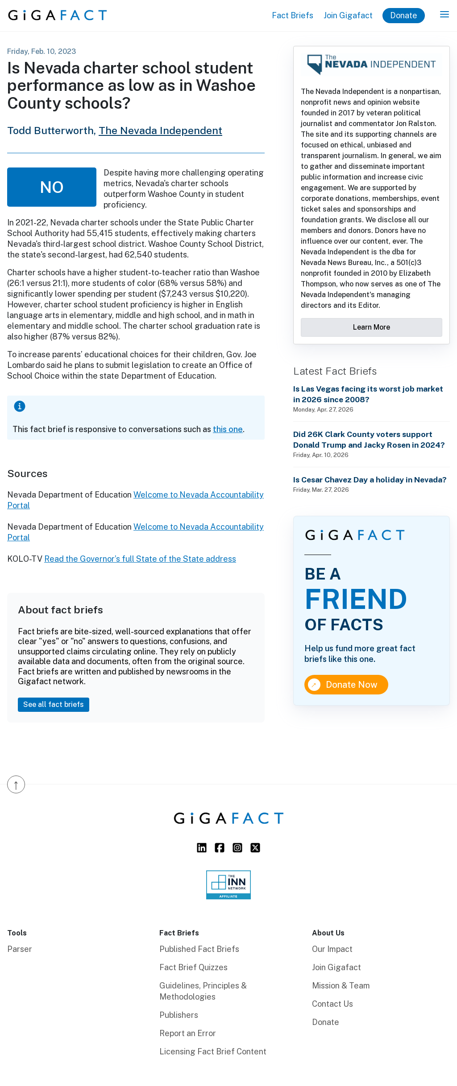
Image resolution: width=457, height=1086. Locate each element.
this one (228, 429)
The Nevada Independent (160, 130)
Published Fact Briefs (199, 949)
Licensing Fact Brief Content (212, 1051)
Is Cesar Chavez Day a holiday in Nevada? (370, 479)
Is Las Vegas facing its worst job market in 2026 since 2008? (368, 394)
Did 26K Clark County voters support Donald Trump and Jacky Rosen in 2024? (369, 439)
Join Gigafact (348, 15)
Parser (19, 949)
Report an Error (187, 1033)
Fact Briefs (292, 15)
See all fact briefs (53, 704)
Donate (403, 15)
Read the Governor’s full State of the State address (140, 558)
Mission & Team (341, 985)
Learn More (371, 327)
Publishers (178, 1015)
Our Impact (332, 949)
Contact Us (332, 1003)
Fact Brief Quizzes (193, 967)
